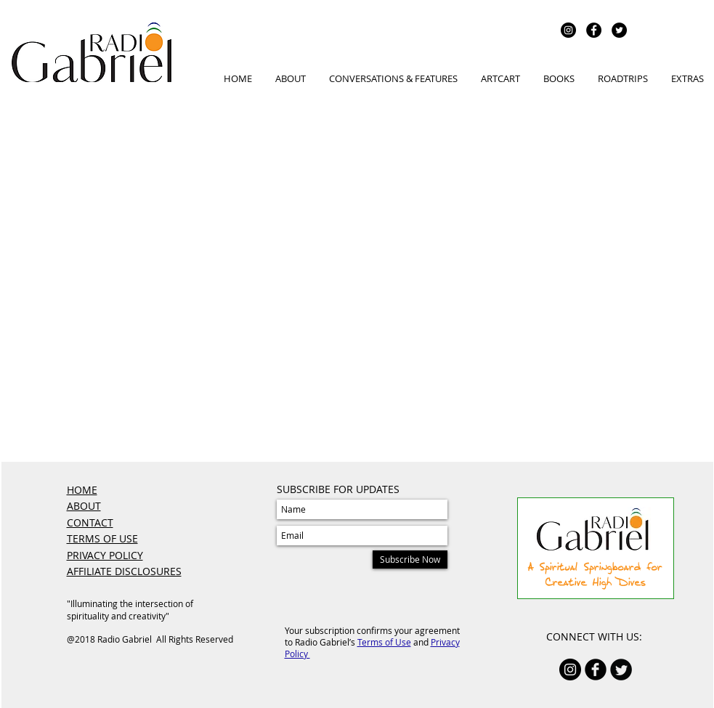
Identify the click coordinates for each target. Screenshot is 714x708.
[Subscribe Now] (410, 559)
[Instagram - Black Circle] (568, 30)
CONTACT (90, 522)
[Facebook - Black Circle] (593, 30)
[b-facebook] (596, 669)
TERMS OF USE (102, 538)
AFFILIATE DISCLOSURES (124, 571)
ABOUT (84, 506)
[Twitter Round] (621, 669)
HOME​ (82, 490)
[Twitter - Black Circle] (619, 30)
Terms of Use (384, 642)
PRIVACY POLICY (105, 555)
